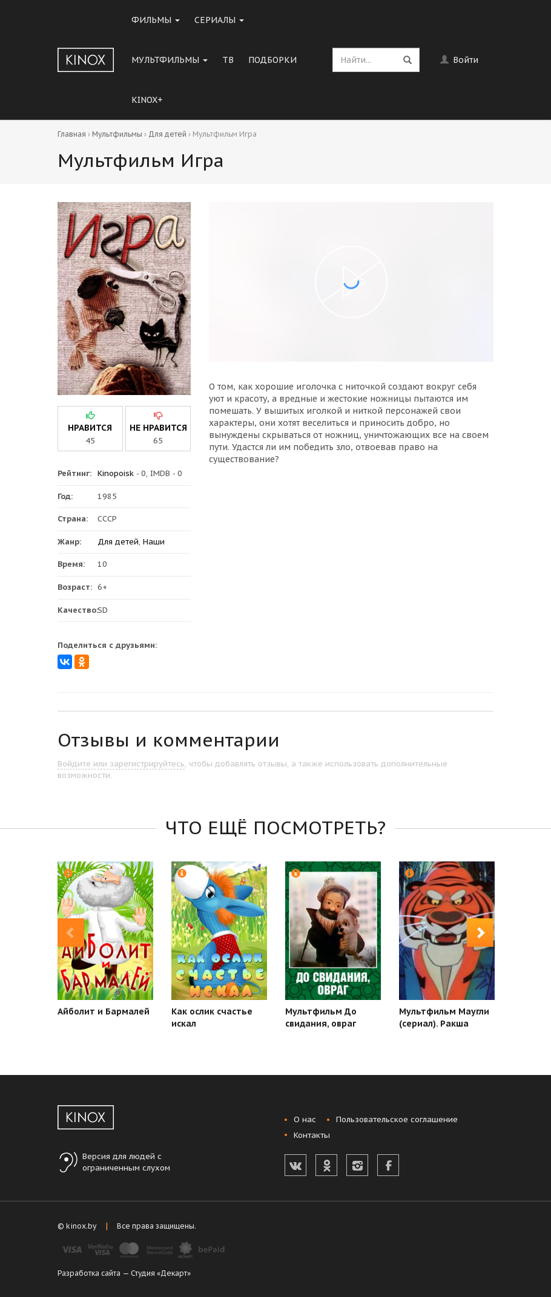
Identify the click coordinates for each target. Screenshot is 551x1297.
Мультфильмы (169, 59)
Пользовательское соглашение (397, 1119)
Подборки (272, 59)
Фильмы (155, 20)
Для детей (167, 134)
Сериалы (219, 20)
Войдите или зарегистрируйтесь (121, 764)
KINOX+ (147, 99)
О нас (305, 1119)
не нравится (158, 427)
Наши (154, 542)
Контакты (312, 1135)
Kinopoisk (115, 473)
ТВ (228, 59)
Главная (72, 134)
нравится (90, 427)
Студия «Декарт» (161, 1273)
